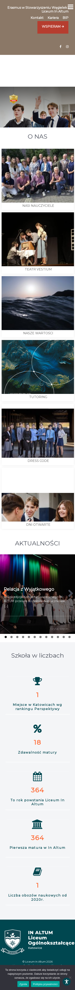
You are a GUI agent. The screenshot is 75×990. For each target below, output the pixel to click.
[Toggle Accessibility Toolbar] (66, 981)
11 (64, 637)
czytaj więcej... (60, 629)
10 (58, 637)
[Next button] (69, 593)
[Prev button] (6, 593)
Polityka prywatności (45, 984)
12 (69, 637)
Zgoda (23, 984)
